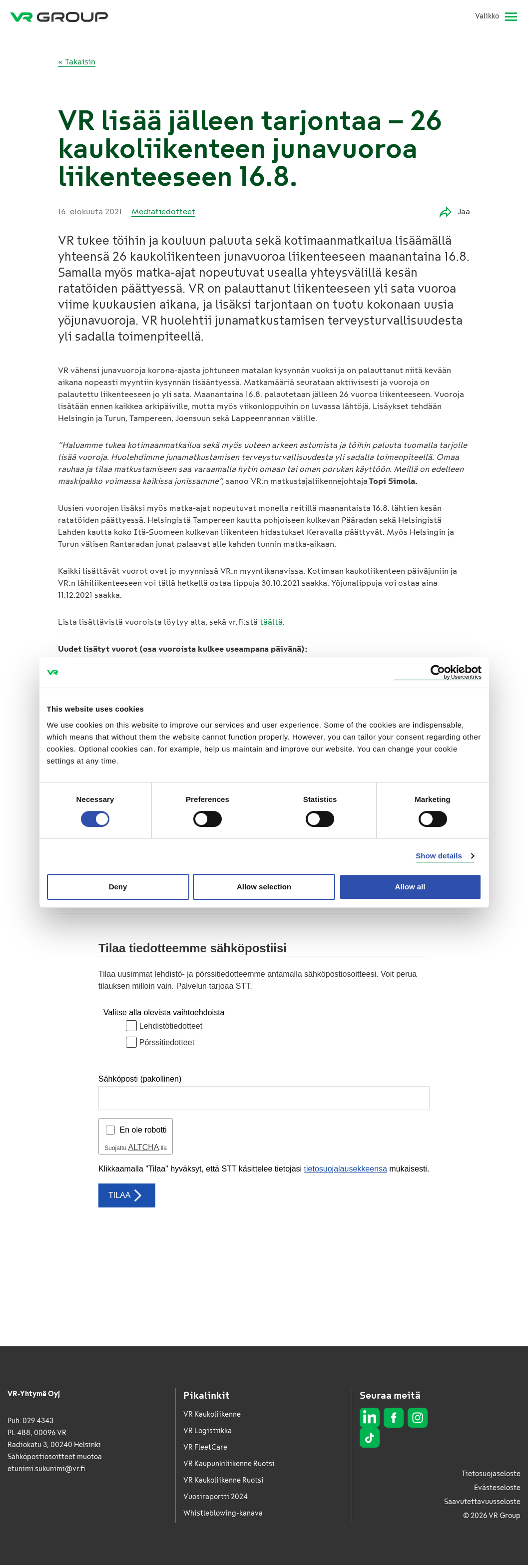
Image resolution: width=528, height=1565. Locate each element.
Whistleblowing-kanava (223, 1513)
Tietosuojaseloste (491, 1474)
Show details (439, 855)
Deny (118, 886)
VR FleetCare (205, 1447)
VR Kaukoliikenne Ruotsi (223, 1480)
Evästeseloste (497, 1488)
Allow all (410, 886)
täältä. (272, 622)
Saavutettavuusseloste (482, 1502)
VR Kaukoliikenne (212, 1414)
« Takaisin (76, 61)
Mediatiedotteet (163, 211)
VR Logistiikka (207, 1431)
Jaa (455, 212)
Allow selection (264, 886)
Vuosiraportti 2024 (215, 1497)
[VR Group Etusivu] (59, 16)
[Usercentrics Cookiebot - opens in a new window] (438, 672)
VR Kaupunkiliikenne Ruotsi (229, 1464)
